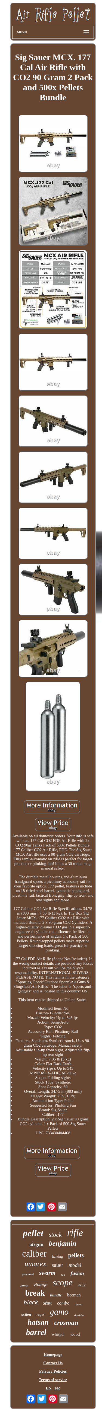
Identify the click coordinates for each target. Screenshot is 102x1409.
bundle (56, 1295)
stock (55, 1234)
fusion (77, 1273)
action (26, 1314)
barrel (36, 1332)
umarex (35, 1264)
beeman (74, 1295)
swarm (47, 1272)
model (75, 1265)
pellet (33, 1233)
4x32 (81, 1285)
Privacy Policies (53, 1371)
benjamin (62, 1243)
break (35, 1293)
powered (28, 1274)
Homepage (53, 1354)
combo (63, 1303)
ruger (40, 1314)
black (31, 1302)
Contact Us (53, 1363)
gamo (59, 1312)
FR (57, 1388)
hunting (57, 1256)
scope (62, 1282)
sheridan (79, 1315)
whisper (58, 1334)
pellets (76, 1255)
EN (48, 1388)
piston (78, 1304)
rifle (75, 1233)
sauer (57, 1265)
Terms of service (53, 1380)
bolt (63, 1274)
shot (47, 1303)
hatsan (38, 1322)
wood (75, 1334)
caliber (34, 1253)
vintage (40, 1284)
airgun (36, 1244)
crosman (66, 1322)
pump (24, 1285)
